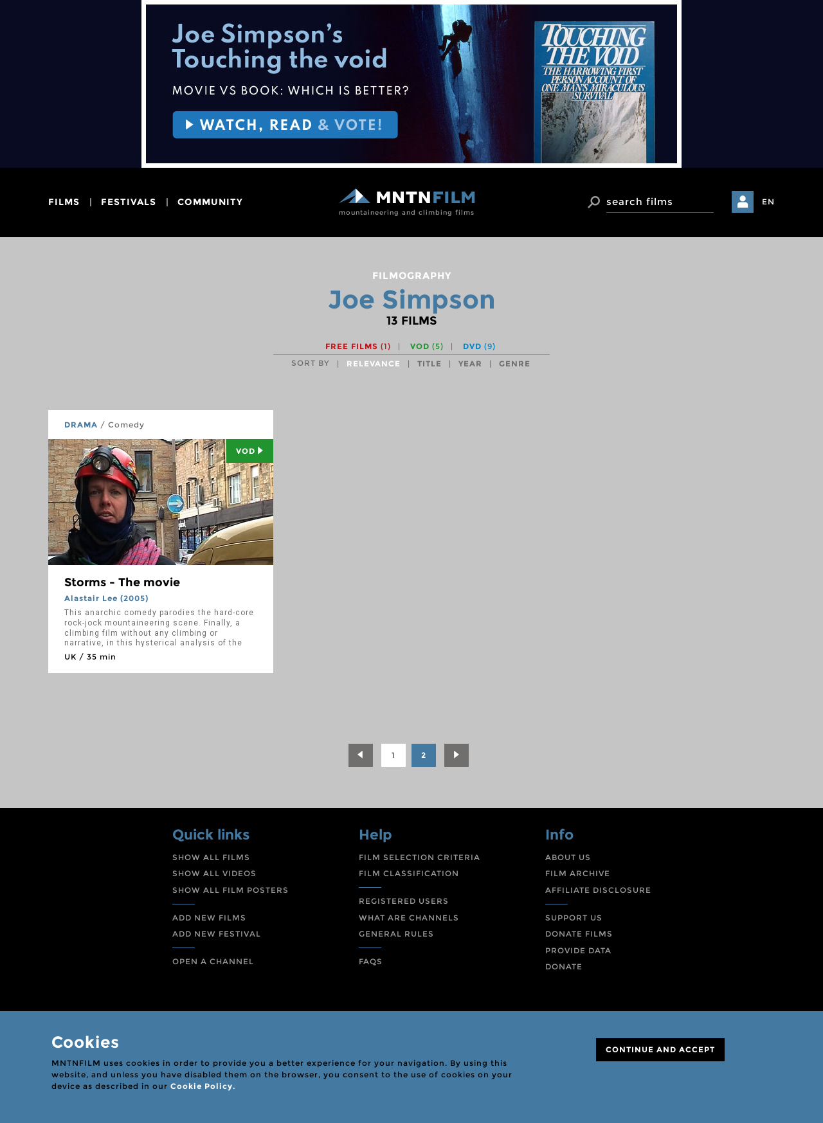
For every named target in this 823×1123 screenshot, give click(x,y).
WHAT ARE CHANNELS (409, 917)
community (210, 202)
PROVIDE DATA (578, 950)
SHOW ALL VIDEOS (214, 873)
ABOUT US (568, 857)
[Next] (456, 755)
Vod (250, 451)
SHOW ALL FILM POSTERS (230, 890)
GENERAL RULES (396, 934)
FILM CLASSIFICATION (409, 873)
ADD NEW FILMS (209, 917)
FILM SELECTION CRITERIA (419, 857)
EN (768, 201)
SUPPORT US (573, 917)
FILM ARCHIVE (577, 873)
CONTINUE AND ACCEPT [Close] (660, 1049)
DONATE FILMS (579, 934)
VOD (427, 346)
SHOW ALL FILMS (211, 857)
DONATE (564, 966)
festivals (128, 202)
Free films (358, 346)
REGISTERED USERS (404, 901)
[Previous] (360, 755)
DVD (479, 346)
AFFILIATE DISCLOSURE (598, 890)
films (64, 202)
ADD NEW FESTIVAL (216, 934)
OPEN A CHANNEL (213, 961)
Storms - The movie (122, 582)
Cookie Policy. (202, 1086)
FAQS (371, 961)
